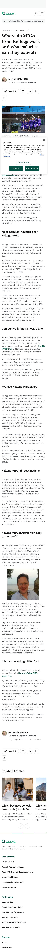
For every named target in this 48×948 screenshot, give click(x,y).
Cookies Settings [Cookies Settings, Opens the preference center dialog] (23, 162)
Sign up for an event (10, 917)
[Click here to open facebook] (29, 91)
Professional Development (12, 882)
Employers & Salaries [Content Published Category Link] (27, 82)
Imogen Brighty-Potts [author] (18, 79)
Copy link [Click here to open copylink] (10, 91)
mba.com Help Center (11, 928)
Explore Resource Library (12, 907)
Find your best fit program (13, 912)
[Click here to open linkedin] (36, 91)
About (4, 942)
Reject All (16, 168)
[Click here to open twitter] (4, 98)
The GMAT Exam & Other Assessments (17, 872)
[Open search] (36, 13)
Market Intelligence (10, 877)
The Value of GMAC (9, 887)
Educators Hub (8, 862)
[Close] (44, 140)
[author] (4, 80)
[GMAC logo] (9, 13)
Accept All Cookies (32, 168)
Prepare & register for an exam (14, 922)
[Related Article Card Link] (17, 799)
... (4, 21)
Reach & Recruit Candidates (13, 867)
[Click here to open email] (22, 91)
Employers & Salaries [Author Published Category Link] (27, 736)
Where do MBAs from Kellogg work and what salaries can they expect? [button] (26, 21)
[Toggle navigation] (42, 13)
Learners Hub (7, 902)
